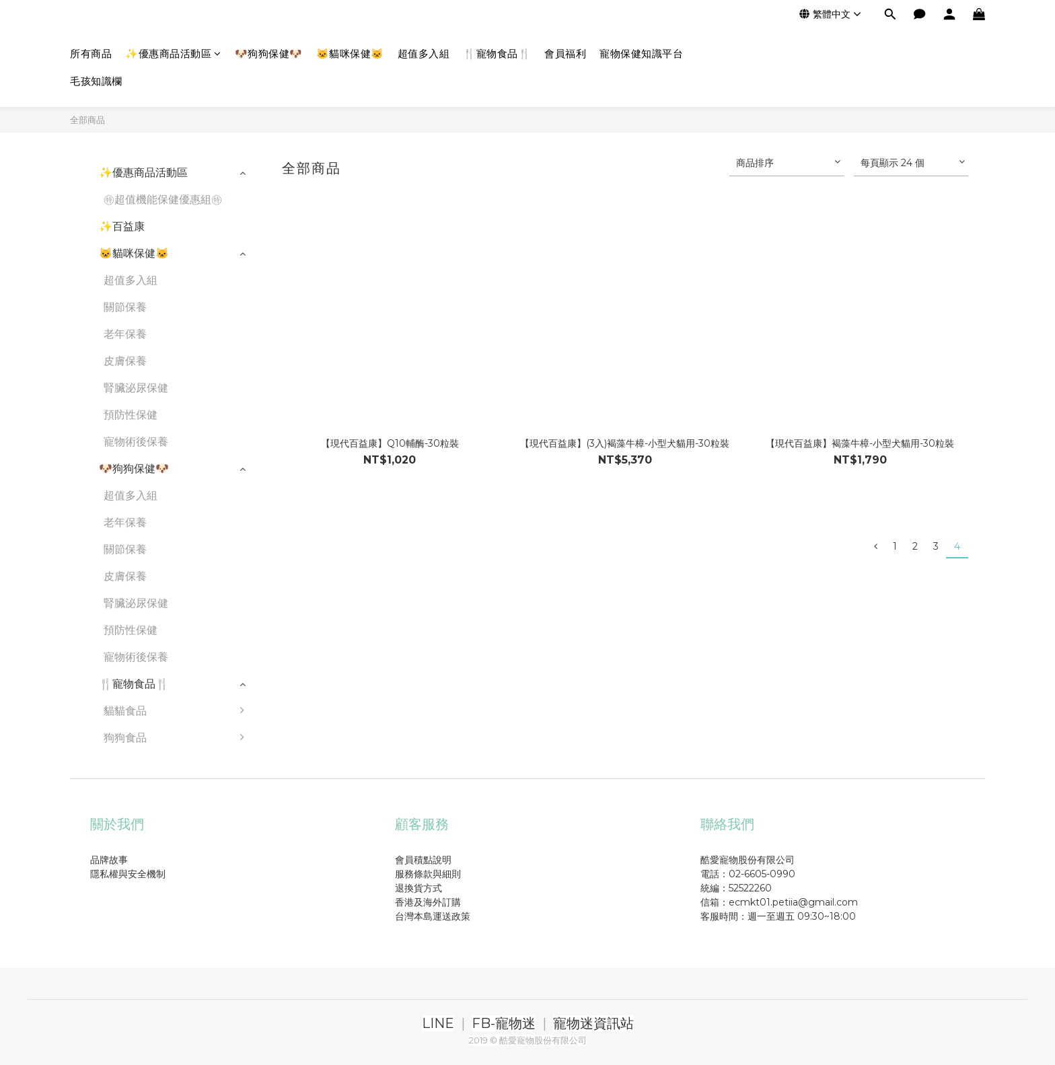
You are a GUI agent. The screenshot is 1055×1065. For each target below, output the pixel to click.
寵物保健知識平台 (641, 53)
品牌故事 (109, 860)
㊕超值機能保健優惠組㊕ (163, 199)
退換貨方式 (418, 888)
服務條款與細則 (428, 874)
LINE (438, 1023)
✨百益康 (122, 226)
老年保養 (125, 334)
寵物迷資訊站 (593, 1023)
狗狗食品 (177, 738)
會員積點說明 (423, 860)
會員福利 (565, 53)
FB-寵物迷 (504, 1023)
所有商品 (91, 53)
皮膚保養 (125, 361)
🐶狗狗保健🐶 (269, 53)
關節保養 (125, 307)
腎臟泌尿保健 (136, 387)
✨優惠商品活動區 (173, 53)
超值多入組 (424, 53)
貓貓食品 (177, 711)
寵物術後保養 (136, 441)
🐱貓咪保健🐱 (350, 53)
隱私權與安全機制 (128, 874)
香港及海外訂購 (428, 902)
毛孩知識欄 (96, 81)
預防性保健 (130, 414)
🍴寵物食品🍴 (497, 53)
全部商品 (87, 119)
